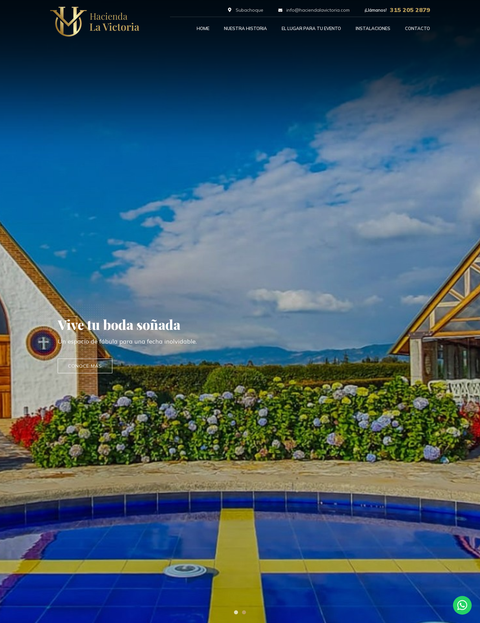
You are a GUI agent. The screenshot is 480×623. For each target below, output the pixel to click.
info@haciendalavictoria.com (318, 10)
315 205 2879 (410, 10)
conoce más (85, 366)
